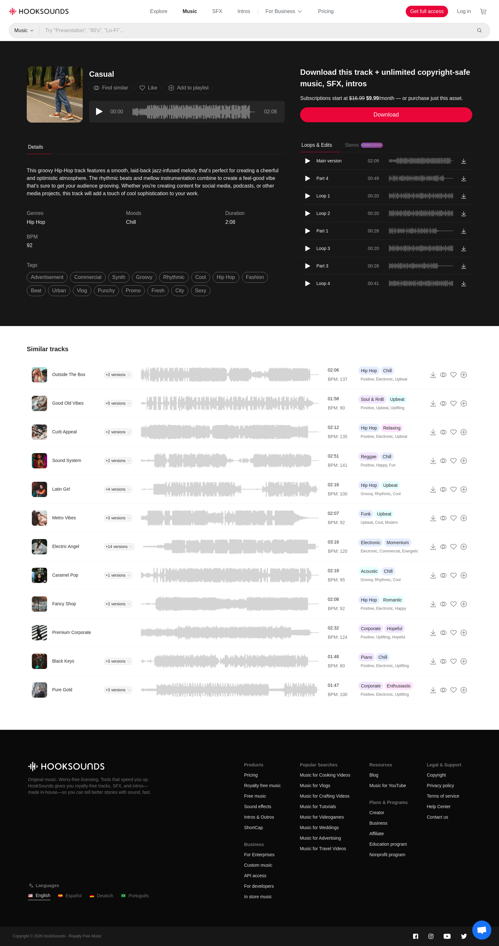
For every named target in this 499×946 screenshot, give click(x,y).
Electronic (384, 379)
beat (36, 290)
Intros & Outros (259, 817)
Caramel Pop (65, 575)
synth (118, 277)
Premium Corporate (71, 632)
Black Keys (63, 661)
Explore (158, 11)
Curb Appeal (64, 431)
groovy (144, 277)
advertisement (47, 277)
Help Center (439, 806)
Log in (464, 11)
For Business (284, 11)
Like (148, 88)
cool (200, 277)
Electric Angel (65, 546)
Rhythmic (383, 494)
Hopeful (394, 628)
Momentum (398, 542)
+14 (119, 546)
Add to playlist (188, 88)
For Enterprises (259, 854)
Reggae (368, 456)
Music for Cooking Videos (325, 775)
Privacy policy (440, 785)
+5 (118, 403)
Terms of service (443, 796)
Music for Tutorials (318, 806)
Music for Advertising (320, 838)
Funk (366, 513)
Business (378, 823)
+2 (118, 374)
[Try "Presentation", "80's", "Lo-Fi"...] (255, 30)
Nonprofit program (387, 854)
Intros (243, 11)
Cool (397, 494)
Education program (388, 844)
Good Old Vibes (68, 403)
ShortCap (253, 827)
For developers (259, 886)
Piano (366, 657)
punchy (106, 290)
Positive (367, 379)
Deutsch (101, 896)
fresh (158, 290)
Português (135, 896)
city (179, 290)
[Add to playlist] (463, 374)
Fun (392, 465)
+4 (118, 489)
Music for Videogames (322, 817)
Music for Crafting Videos (324, 796)
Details (35, 147)
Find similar (110, 88)
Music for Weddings (319, 827)
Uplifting (397, 408)
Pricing (326, 11)
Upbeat (401, 379)
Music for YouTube (387, 785)
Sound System (66, 460)
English (39, 895)
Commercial (390, 551)
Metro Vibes (64, 517)
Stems (364, 145)
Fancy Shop (64, 603)
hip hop (226, 277)
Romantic (392, 599)
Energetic (410, 551)
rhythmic (174, 277)
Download (386, 114)
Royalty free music (262, 785)
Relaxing (391, 427)
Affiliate (376, 833)
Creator (376, 812)
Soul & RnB (372, 399)
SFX (217, 11)
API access (255, 875)
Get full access (427, 11)
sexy (201, 290)
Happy (381, 465)
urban (59, 290)
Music (190, 11)
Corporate (371, 628)
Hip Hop (369, 370)
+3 (118, 518)
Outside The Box (68, 374)
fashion (255, 277)
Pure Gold (62, 689)
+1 (118, 575)
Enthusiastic (399, 685)
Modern (391, 522)
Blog (373, 775)
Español (70, 896)
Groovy (367, 494)
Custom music (258, 865)
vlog (82, 290)
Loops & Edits (316, 145)
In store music (258, 896)
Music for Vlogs (315, 785)
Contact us (437, 817)
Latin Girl (61, 489)
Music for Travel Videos (323, 848)
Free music (255, 796)
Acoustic (369, 571)
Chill (131, 222)
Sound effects (257, 806)
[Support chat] (481, 930)
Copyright (436, 775)
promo (133, 290)
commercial (87, 277)
